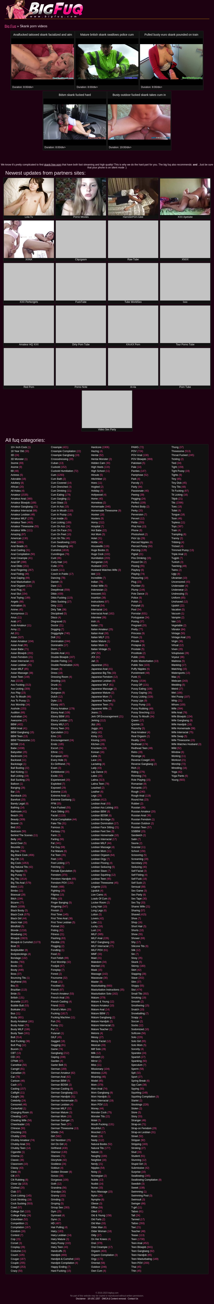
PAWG (135, 447)
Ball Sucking (18, 779)
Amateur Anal (18, 498)
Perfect (135, 502)
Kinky (94, 736)
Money (95, 1108)
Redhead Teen (139, 748)
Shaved (135, 914)
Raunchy (136, 728)
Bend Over (17, 843)
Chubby (15, 1136)
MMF (94, 954)
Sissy (134, 958)
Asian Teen (17, 676)
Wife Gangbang (180, 720)
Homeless (96, 502)
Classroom (17, 1163)
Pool (133, 609)
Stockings (136, 1104)
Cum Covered (58, 482)
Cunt (53, 558)
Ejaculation (57, 732)
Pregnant (136, 625)
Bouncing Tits (18, 977)
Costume (16, 1251)
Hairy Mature (58, 1239)
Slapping (136, 973)
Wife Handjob (178, 724)
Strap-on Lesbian (140, 1132)
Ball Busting (17, 768)
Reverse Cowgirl (140, 760)
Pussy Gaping (139, 692)
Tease (134, 1235)
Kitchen (95, 744)
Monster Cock (99, 1112)
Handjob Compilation (62, 1262)
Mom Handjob (99, 1096)
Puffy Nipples (138, 669)
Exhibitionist (57, 771)
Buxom (15, 1049)
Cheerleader (18, 1124)
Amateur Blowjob (20, 502)
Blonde (15, 930)
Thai (133, 1266)
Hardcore (96, 447)
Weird (174, 688)
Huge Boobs (98, 550)
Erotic (54, 744)
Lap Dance (97, 771)
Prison (134, 637)
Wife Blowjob (178, 716)
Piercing (135, 550)
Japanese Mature (101, 692)
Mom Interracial (99, 1100)
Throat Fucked (179, 455)
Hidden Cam (98, 463)
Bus (13, 1013)
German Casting (60, 1088)
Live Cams (97, 894)
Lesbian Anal (98, 803)
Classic (15, 1160)
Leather (95, 791)
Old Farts (96, 1219)
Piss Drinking (138, 558)
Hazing (95, 451)
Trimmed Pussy (180, 550)
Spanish (135, 1057)
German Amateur (60, 1072)
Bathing (15, 807)
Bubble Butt (17, 1005)
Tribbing (175, 542)
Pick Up (135, 538)
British (14, 997)
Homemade (97, 506)
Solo (133, 1037)
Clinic (14, 1171)
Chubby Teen (18, 1148)
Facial (54, 815)
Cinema (15, 1156)
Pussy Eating (138, 688)
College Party (18, 1215)
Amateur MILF (19, 518)
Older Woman (99, 1231)
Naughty (96, 1156)
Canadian (16, 1072)
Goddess (56, 1163)
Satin (134, 839)
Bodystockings (19, 954)
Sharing (135, 910)
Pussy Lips (137, 700)
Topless (175, 522)
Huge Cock (97, 554)
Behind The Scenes (22, 835)
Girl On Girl (57, 1144)
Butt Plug (16, 1045)
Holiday (95, 490)
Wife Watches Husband (184, 744)
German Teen (58, 1124)
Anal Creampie (19, 558)
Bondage (16, 958)
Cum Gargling (58, 498)
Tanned (135, 1219)
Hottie (94, 542)
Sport (134, 1076)
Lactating (96, 764)
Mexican (96, 1045)
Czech (54, 570)
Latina (94, 779)
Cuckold (55, 467)
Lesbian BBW (98, 811)
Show (134, 934)
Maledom (96, 962)
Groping (55, 1203)
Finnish (55, 910)
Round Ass (137, 799)
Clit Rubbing (17, 1179)
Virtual (174, 645)
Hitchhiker (96, 478)
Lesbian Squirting (101, 874)
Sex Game (137, 890)
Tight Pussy (177, 471)
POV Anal (136, 455)
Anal (13, 542)
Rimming (136, 775)
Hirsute (95, 474)
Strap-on (136, 1124)
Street (134, 1136)
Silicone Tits (138, 946)
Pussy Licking (138, 696)
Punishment (137, 672)
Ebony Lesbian (59, 720)
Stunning (136, 1160)
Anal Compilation (20, 554)
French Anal (57, 997)
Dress (54, 672)
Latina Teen (97, 783)
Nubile (94, 1179)
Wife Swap (177, 736)
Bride (14, 993)
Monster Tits (98, 1116)
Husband (96, 566)
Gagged (55, 1041)
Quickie (135, 724)
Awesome (16, 720)
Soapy (134, 1017)
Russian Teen (138, 827)
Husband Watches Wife (104, 570)
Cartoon (15, 1080)
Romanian (137, 783)
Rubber (135, 803)
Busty (14, 1017)
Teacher (135, 1231)
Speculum (136, 1064)
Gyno (54, 1219)
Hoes (94, 482)
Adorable (16, 478)
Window (175, 752)
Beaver (15, 823)
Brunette (15, 1001)
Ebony (54, 704)
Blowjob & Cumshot (22, 942)
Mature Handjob (100, 1021)
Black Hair (16, 922)
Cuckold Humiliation (62, 471)
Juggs (94, 728)
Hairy (54, 1231)
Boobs (14, 962)
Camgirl (15, 1068)
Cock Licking (18, 1195)
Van (173, 621)
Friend (54, 1005)
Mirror (94, 1061)
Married (95, 966)
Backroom (16, 756)
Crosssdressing (59, 459)
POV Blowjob (138, 459)
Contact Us (133, 1299)
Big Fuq (10, 26)
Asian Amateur (19, 641)
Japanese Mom (99, 696)
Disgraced (56, 621)
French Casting (59, 1001)
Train (174, 530)
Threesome (177, 451)
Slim (133, 981)
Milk (93, 1053)
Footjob (55, 966)
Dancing (55, 577)
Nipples (95, 1167)
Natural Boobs (99, 1144)
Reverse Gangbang (142, 764)
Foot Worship (58, 962)
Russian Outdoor (140, 823)
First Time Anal (59, 918)
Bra (13, 985)
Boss (14, 973)
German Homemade (62, 1100)
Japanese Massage (102, 688)
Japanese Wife (99, 708)
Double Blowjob (59, 657)
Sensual (135, 886)
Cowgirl (15, 1266)
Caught (15, 1096)
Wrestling (176, 768)
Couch (14, 1255)
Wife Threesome (180, 740)
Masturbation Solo (101, 993)
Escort (54, 748)
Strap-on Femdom (141, 1128)
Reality (135, 740)
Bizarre (15, 902)
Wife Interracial (179, 732)
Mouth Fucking (99, 1124)
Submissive (137, 1167)
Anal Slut (16, 593)
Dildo (54, 593)
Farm (54, 835)
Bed (13, 827)
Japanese (96, 665)
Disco (54, 617)
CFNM (14, 1061)
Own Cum (96, 1270)
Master (95, 981)
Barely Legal (18, 803)
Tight (174, 467)
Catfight (15, 1092)
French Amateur (60, 993)
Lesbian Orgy (98, 859)
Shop (134, 922)
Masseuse (97, 977)
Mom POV (97, 1104)
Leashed (96, 787)
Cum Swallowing (60, 542)
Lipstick (95, 890)
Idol (93, 573)
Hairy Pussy (57, 1243)
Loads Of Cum (99, 898)
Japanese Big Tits (101, 672)
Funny (54, 1025)
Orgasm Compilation (102, 1255)
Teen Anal (136, 1243)
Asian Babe (17, 649)
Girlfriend (56, 1148)
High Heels (97, 467)
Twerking (176, 566)
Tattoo (134, 1223)
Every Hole (57, 760)
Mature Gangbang (101, 1017)
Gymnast (56, 1215)
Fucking (55, 1013)
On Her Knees (99, 1239)
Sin (133, 954)
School (135, 851)
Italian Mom (97, 645)
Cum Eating (57, 494)
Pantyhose (137, 474)
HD (53, 1223)
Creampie (56, 447)
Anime (14, 609)
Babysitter (16, 752)
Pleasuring (137, 577)
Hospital (95, 526)
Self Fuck (136, 878)
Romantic (136, 787)
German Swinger (60, 1120)
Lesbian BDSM (99, 815)
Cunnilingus (57, 554)
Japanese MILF (99, 684)
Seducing (136, 867)
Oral (93, 1243)
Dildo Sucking (58, 601)
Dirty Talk (56, 609)
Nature (95, 1152)
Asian (14, 637)
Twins (174, 570)
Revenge (136, 756)
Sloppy (135, 985)
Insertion (96, 597)
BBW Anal (16, 728)
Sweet (134, 1187)
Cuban (54, 463)
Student (135, 1156)
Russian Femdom (141, 819)
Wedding (176, 684)
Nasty (94, 1140)
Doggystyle (57, 633)
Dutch (54, 696)
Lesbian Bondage (101, 819)
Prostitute (136, 653)
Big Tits (15, 878)
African (15, 486)
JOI (93, 657)
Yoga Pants (177, 775)
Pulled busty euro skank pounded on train (171, 34)
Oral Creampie (99, 1247)
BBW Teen (17, 736)
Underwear (177, 589)
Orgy (94, 1259)
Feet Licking (58, 863)
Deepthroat (57, 589)
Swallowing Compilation (144, 1179)
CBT (13, 1053)
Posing (135, 621)
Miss (93, 1064)
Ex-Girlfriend (58, 764)
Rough (135, 791)
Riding (134, 771)
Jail (93, 661)
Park (133, 478)
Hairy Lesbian (58, 1235)
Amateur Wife (18, 530)
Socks (134, 1025)
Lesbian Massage (101, 847)
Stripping (136, 1144)
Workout (176, 760)
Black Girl (16, 918)
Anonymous (17, 613)
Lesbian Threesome (102, 882)
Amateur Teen (19, 522)
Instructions (97, 601)
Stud (133, 1152)
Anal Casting (18, 550)
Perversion (137, 514)
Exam (54, 768)
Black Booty (17, 910)
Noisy (94, 1171)
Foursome (56, 977)
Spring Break (138, 1080)
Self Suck (136, 882)
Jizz (93, 724)
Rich (133, 768)
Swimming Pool (140, 1195)
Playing (135, 573)
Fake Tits (56, 823)
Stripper (135, 1140)
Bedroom (16, 831)
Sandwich (136, 835)
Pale (133, 467)
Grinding (55, 1199)
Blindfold (15, 926)
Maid (94, 958)
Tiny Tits (176, 486)
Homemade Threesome (104, 510)
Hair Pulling (57, 1227)
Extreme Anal (58, 795)
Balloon (15, 783)
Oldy (93, 1235)
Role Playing (138, 779)
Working (176, 756)
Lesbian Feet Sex (101, 831)
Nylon (94, 1195)
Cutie (54, 566)
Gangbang (57, 1053)
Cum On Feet (58, 534)
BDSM (14, 744)
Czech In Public (59, 573)
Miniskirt (95, 1057)
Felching (55, 867)
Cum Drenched (59, 486)
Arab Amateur (18, 625)
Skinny (135, 966)
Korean (95, 752)
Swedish (136, 1183)
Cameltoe (16, 1064)
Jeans (94, 712)
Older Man (97, 1227)
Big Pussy (16, 874)
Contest (15, 1235)
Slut (133, 989)
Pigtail (134, 554)
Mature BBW (98, 1013)
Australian (16, 716)
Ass (13, 680)
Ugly (173, 573)
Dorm (54, 649)
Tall (133, 1215)
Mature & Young (100, 1001)
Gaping (55, 1057)
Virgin (174, 641)
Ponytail (135, 605)
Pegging (135, 498)
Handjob (55, 1255)
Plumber (136, 585)
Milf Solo (96, 1049)
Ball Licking (17, 775)
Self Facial (137, 870)
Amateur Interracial (21, 510)
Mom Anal (96, 1088)
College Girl (17, 1211)
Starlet (135, 1100)
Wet (173, 692)
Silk (133, 950)
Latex (94, 775)
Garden (55, 1061)
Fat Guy (55, 847)
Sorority (135, 1049)
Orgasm (95, 1251)
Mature (95, 997)
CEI (13, 1057)
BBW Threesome (20, 740)
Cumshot (56, 550)
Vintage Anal (178, 637)
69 (12, 471)
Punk (134, 676)
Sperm (135, 1068)
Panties (135, 471)
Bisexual (15, 894)
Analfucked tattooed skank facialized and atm (42, 34)
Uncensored (178, 581)
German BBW (58, 1080)
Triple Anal (177, 554)
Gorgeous (56, 1179)
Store (134, 1112)
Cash (14, 1084)
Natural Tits (97, 1148)
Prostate (136, 649)
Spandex (136, 1053)
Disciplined (57, 613)
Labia (94, 756)
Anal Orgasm (18, 585)
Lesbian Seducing (101, 867)
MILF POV (97, 950)
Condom (15, 1231)
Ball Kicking (17, 771)
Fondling (56, 950)
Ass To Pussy (18, 700)
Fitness (55, 934)
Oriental (95, 1262)
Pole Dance (137, 593)
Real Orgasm (138, 736)
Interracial (96, 609)
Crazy (14, 1270)
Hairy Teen (57, 1247)
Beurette (15, 847)
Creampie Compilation (63, 451)
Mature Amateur (100, 1005)
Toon (174, 518)
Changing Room (20, 1112)
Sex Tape (136, 898)
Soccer (135, 1021)
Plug (133, 581)
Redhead (136, 744)
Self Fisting (137, 874)
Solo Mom (137, 1045)
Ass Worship (18, 704)
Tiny (173, 478)
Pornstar (136, 613)
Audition (15, 712)
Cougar (15, 1259)
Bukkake (15, 1009)
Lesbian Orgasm (100, 855)
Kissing (95, 740)
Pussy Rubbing (139, 708)
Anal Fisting (17, 573)
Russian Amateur (140, 811)
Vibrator (175, 629)
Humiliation (97, 558)
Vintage (175, 633)
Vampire (176, 617)
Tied (173, 463)
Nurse (94, 1187)
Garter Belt (57, 1064)
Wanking (176, 665)
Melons (95, 1033)
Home (94, 498)
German (55, 1068)
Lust (93, 930)
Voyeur (175, 657)
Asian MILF (17, 669)
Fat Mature (57, 851)
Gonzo (54, 1175)
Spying (135, 1088)
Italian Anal (97, 633)
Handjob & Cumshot (62, 1259)
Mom (94, 1084)
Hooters (95, 518)
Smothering (137, 1005)
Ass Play (16, 692)
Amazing (16, 534)
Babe (14, 748)
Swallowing (137, 1175)
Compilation (17, 1227)
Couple (15, 1262)
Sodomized (137, 1029)
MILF (94, 934)
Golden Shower (59, 1171)
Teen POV (137, 1262)
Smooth (135, 1001)
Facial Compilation (61, 819)
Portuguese (137, 617)
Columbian (17, 1219)
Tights (174, 474)
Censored (16, 1104)
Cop (13, 1239)
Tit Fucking (177, 490)
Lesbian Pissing (100, 863)
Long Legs (97, 910)
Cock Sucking (18, 1203)
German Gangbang (62, 1092)
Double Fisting (59, 661)
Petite (134, 522)
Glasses (55, 1156)
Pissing (135, 566)
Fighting (55, 890)
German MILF (58, 1108)
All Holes (16, 490)
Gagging (55, 1045)
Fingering (56, 906)
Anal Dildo (16, 566)
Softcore (136, 1033)
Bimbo (14, 890)
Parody (135, 482)
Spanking (136, 1061)
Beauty (15, 819)
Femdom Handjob (61, 878)
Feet (53, 859)
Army (14, 629)
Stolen (134, 1108)
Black (14, 906)
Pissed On (137, 562)
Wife (173, 708)
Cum (53, 474)
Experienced (58, 779)
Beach (14, 815)
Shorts (135, 930)
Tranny (175, 538)
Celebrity (16, 1100)
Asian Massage (19, 672)
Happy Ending (59, 1266)
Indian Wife (97, 585)
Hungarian (97, 562)
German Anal (58, 1076)
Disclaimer (81, 1299)
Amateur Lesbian (20, 514)
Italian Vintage (99, 649)
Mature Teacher (99, 1029)
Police (134, 597)
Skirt (133, 969)
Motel (94, 1120)
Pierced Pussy (139, 546)
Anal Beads (17, 546)
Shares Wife (138, 906)
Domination (57, 641)
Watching (176, 669)
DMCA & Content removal (114, 1299)
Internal (95, 605)
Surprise (136, 1171)
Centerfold (16, 1108)
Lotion (94, 914)
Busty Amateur (19, 1021)
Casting (15, 1088)
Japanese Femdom (102, 676)
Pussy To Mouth (140, 716)
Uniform (175, 597)
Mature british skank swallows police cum (107, 34)
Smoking (136, 997)
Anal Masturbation (21, 581)
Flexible (55, 942)
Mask (94, 969)
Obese (94, 1203)
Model (94, 1080)
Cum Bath (56, 478)
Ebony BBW (58, 716)
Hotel (94, 538)
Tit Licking (177, 494)
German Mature (60, 1112)
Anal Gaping (18, 577)
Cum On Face (59, 530)
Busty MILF (17, 1029)
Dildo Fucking (58, 597)
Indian (94, 581)
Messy (94, 1037)
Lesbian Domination (102, 823)
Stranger (136, 1120)
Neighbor (96, 1160)
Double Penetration (62, 665)
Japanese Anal (99, 669)
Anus (14, 617)
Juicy (94, 732)
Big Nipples (17, 870)
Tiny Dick (176, 482)
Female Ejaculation (61, 870)
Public (134, 657)
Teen (134, 1239)
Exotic (54, 775)
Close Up (16, 1183)
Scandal (135, 847)
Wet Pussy (177, 696)
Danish (55, 581)
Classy (14, 1167)
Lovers (95, 918)
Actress (15, 474)
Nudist (94, 1183)
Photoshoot (137, 534)
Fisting (54, 930)
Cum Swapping (59, 546)
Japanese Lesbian (101, 680)
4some (14, 467)
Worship (176, 764)
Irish (93, 621)
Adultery (15, 482)
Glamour (56, 1152)
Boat (13, 946)
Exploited (56, 783)
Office (94, 1207)
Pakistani (136, 463)
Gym (53, 1211)
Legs (94, 795)
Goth (53, 1183)
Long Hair (96, 906)
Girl (53, 1136)
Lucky (94, 926)
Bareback (16, 795)
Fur (53, 1029)
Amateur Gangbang (22, 506)
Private (135, 641)
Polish (134, 601)
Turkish (175, 562)
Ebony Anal (57, 712)
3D (12, 455)
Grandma (56, 1187)
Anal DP (15, 562)
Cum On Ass (58, 526)
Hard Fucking (58, 1270)
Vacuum (175, 613)
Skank (134, 962)
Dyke (54, 700)
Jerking (95, 720)
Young (174, 779)
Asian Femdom (19, 657)
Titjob (174, 498)
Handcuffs (56, 1251)
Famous (55, 827)
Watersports (178, 672)
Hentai (94, 455)
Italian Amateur (99, 629)
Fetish (54, 886)
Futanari (55, 1033)
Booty (14, 969)
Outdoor (95, 1266)
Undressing (177, 593)
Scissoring (137, 855)
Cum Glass (57, 502)
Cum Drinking (58, 490)
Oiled (94, 1211)
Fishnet (55, 926)
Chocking (16, 1132)
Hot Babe (96, 530)
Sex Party (136, 894)
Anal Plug (16, 589)
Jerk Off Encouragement (104, 716)
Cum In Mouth (59, 510)
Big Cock (16, 863)
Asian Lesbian (19, 665)
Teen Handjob (139, 1255)
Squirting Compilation (143, 1096)
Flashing (55, 938)
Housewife (97, 546)
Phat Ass (136, 526)
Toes (174, 506)
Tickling (175, 459)
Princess (136, 633)
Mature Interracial (101, 1025)
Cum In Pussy (59, 514)
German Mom (58, 1116)
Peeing (135, 494)
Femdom (56, 874)
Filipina (55, 894)
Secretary (136, 863)
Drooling (55, 680)
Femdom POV (59, 882)
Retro (134, 752)
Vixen (174, 649)
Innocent (96, 593)
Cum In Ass (57, 506)
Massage (96, 973)
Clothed (15, 1187)
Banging (15, 787)
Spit (133, 1072)
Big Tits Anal (18, 882)
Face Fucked (58, 807)
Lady (94, 768)
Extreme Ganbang (61, 799)
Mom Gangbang (100, 1092)
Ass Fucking (17, 684)
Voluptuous (177, 653)
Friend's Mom (58, 1009)
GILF (54, 1037)
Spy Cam (136, 1084)
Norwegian (97, 1175)
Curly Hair (56, 562)
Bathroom (16, 811)
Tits (173, 502)
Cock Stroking (19, 1199)
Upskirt (175, 605)
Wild (173, 748)
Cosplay (15, 1247)
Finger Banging (59, 902)
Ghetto (55, 1132)
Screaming (137, 859)
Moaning (96, 1076)
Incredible (96, 577)
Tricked (175, 546)
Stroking (135, 1148)
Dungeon (56, 692)
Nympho (96, 1199)
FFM (53, 803)
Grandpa (56, 1191)
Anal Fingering (19, 570)
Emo (53, 736)
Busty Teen (17, 1033)
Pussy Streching (140, 712)
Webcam (176, 680)
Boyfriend (16, 981)
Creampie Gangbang (62, 455)
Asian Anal (17, 645)
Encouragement (60, 740)
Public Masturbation (142, 661)
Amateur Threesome (22, 526)
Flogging (56, 946)
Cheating (16, 1116)
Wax (173, 676)
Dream (55, 669)
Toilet (174, 510)
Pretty (134, 629)
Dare (53, 585)
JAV (93, 653)
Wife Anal (176, 712)
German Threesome (62, 1128)
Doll (53, 637)
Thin (133, 1270)
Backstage (17, 764)
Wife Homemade (180, 728)
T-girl (134, 1207)
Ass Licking (17, 688)
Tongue (175, 514)
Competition (17, 1223)
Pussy (134, 680)
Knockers (96, 748)
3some (14, 463)
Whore (175, 704)
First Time (56, 914)
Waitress (176, 661)
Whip (174, 700)
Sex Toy (135, 902)
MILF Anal (96, 938)
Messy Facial (98, 1041)
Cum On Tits (58, 538)
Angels (15, 601)
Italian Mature (98, 641)
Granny (55, 1195)
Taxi (133, 1227)
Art (12, 633)
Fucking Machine (60, 1017)
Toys (174, 526)
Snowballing (138, 1013)
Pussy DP (136, 684)
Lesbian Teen (98, 878)
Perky (134, 510)
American (16, 538)
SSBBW (135, 831)
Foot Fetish (57, 958)
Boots (14, 966)
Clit (12, 1175)
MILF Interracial (99, 946)
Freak (54, 981)
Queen (135, 720)
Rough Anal (137, 795)
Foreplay (56, 969)
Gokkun (55, 1167)
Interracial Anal (99, 613)
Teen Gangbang (140, 1251)
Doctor (54, 625)
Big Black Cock (19, 855)
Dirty (53, 605)
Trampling (176, 534)
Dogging (55, 629)
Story (134, 1116)
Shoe (134, 918)
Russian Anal (138, 815)
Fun (53, 1021)
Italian (94, 625)
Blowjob (15, 938)
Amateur (15, 494)
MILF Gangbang (100, 942)
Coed (14, 1207)
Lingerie (95, 886)
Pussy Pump (138, 704)
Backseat (16, 760)
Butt (13, 1037)
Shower (135, 938)
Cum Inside (57, 518)
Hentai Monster (99, 459)
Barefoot (15, 799)
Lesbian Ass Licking (102, 807)
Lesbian (95, 799)
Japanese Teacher (101, 700)
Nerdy (94, 1163)
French (55, 989)
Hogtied (95, 486)
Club (13, 1191)
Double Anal (58, 653)
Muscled (96, 1132)
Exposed (56, 787)
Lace (94, 760)
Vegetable (176, 625)
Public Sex (137, 665)
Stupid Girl (137, 1163)
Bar (13, 791)
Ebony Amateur (59, 708)
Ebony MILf (57, 724)
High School (98, 471)
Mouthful (96, 1128)
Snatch (135, 1009)
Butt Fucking (18, 1041)
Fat (53, 843)
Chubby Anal (18, 1144)
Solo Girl (136, 1041)
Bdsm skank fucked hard (75, 94)
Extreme (55, 791)
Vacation (176, 609)
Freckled (56, 985)
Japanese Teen (99, 704)
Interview (96, 617)
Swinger (135, 1203)
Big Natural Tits (19, 867)
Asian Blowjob (19, 653)
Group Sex (57, 1207)
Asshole (15, 708)
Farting (55, 839)
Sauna (135, 843)
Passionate (137, 490)
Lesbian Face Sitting (102, 827)
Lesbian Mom (98, 851)
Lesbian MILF (98, 843)
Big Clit (15, 859)
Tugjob (175, 558)
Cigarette (16, 1152)
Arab (13, 621)
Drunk (54, 684)
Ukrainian (176, 577)
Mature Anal (97, 1009)
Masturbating (98, 985)
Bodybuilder (17, 950)
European (56, 756)
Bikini (14, 886)
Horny (94, 522)
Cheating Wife (19, 1120)
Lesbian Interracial (101, 839)
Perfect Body (138, 506)
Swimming (137, 1191)
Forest (54, 973)
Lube (94, 922)
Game (54, 1049)
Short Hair (137, 926)
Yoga (174, 771)
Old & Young (98, 1215)
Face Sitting (57, 811)
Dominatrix (57, 645)
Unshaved (177, 601)
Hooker (95, 514)
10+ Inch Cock (19, 447)
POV (133, 451)
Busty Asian (17, 1025)
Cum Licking (58, 522)
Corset (14, 1243)
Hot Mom (96, 534)
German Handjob (60, 1096)
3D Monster (17, 459)
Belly (13, 839)
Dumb (54, 688)
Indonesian (97, 589)
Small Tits (136, 993)
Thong (174, 447)
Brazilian (15, 989)
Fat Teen (56, 855)
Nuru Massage (99, 1191)
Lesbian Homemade (102, 835)
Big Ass (15, 851)
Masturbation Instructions (105, 989)
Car (13, 1076)
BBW (14, 724)
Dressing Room (59, 676)
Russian (135, 807)
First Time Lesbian (61, 922)
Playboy (135, 570)
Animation (16, 605)
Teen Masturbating (141, 1259)
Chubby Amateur (20, 1140)
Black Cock (17, 914)
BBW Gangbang (20, 732)
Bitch (14, 898)
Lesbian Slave (99, 870)
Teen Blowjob (138, 1247)
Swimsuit (136, 1199)
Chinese (15, 1128)
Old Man (96, 1223)
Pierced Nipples (140, 542)
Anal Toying (17, 597)
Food (54, 954)
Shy (133, 942)
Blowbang (16, 934)
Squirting (136, 1092)
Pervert (135, 518)
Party (134, 486)
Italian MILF (97, 637)
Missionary (97, 1068)
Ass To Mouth (18, 696)
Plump (134, 589)
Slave (134, 977)
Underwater (177, 585)
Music (94, 1136)
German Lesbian (60, 1104)
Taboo (134, 1211)
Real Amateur (138, 732)
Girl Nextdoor (58, 1140)
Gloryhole (56, 1160)
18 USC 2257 (94, 1299)
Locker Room (98, 902)
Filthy (54, 898)
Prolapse (136, 645)
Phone (135, 530)
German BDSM (59, 1084)
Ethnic (54, 752)
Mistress (96, 1072)
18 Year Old (17, 451)
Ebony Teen (57, 728)
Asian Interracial (20, 661)
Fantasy (55, 831)
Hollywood (97, 494)
